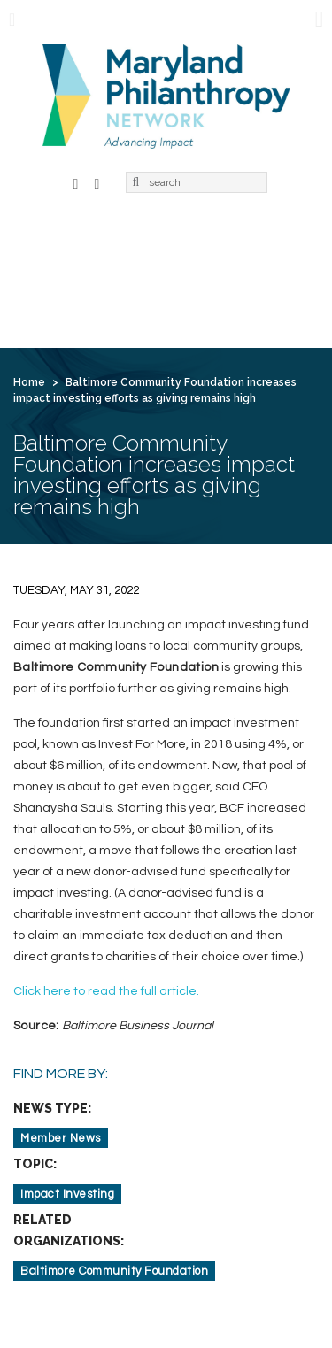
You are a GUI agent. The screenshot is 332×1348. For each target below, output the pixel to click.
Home (46, 242)
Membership (219, 242)
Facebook (76, 182)
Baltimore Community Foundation (114, 1271)
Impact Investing (67, 1194)
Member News (60, 1138)
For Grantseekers (84, 303)
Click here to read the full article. (106, 991)
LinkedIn (97, 182)
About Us (121, 242)
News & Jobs (208, 273)
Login (267, 303)
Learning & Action (84, 273)
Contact (195, 303)
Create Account (80, 333)
